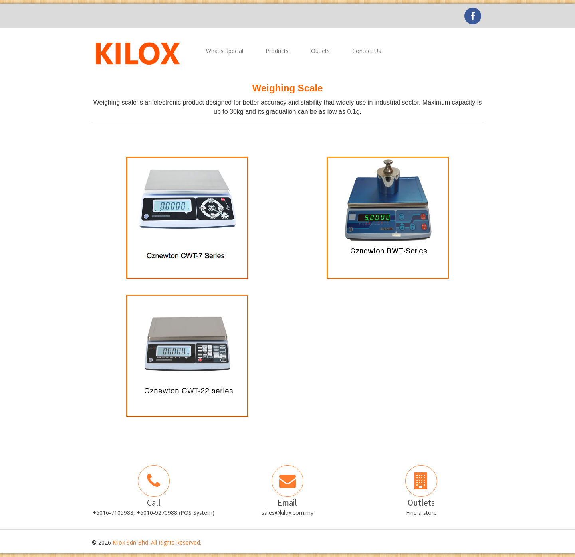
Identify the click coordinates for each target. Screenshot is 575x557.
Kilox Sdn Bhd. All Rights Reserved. (157, 542)
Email (287, 502)
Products (277, 51)
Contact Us (366, 51)
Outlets (320, 51)
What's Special (224, 51)
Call (154, 502)
